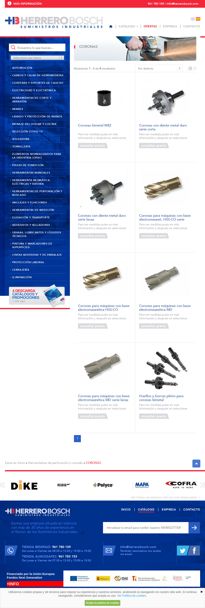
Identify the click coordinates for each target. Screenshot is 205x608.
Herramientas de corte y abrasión (32, 99)
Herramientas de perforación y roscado (37, 193)
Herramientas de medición (33, 210)
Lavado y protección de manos (37, 116)
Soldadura (20, 139)
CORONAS (93, 463)
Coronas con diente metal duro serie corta (163, 127)
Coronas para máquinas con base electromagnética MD (165, 307)
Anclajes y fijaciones (29, 202)
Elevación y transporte (31, 217)
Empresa (170, 26)
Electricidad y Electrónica (34, 90)
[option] (24, 485)
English (193, 18)
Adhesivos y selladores (31, 225)
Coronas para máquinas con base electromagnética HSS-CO (103, 307)
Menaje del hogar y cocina (34, 124)
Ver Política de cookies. (132, 595)
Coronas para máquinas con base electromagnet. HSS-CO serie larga (165, 217)
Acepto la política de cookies (102, 603)
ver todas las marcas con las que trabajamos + (165, 497)
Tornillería (21, 146)
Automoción (22, 68)
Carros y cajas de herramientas (37, 75)
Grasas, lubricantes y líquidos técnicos (36, 234)
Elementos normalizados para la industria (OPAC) (36, 156)
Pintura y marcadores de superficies (32, 245)
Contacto (191, 26)
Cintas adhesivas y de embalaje (37, 255)
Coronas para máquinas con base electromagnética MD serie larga (103, 397)
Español (198, 18)
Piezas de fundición (28, 165)
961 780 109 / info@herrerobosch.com (173, 4)
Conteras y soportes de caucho (37, 83)
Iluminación (22, 277)
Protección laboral (28, 262)
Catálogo (127, 26)
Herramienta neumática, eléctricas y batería (31, 182)
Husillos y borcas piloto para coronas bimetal (161, 397)
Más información (27, 4)
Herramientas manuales (31, 173)
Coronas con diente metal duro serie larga (102, 217)
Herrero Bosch (54, 22)
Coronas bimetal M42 (94, 125)
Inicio (21, 463)
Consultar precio (93, 145)
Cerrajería (20, 270)
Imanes (17, 109)
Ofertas (150, 26)
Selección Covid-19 (27, 131)
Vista (192, 68)
